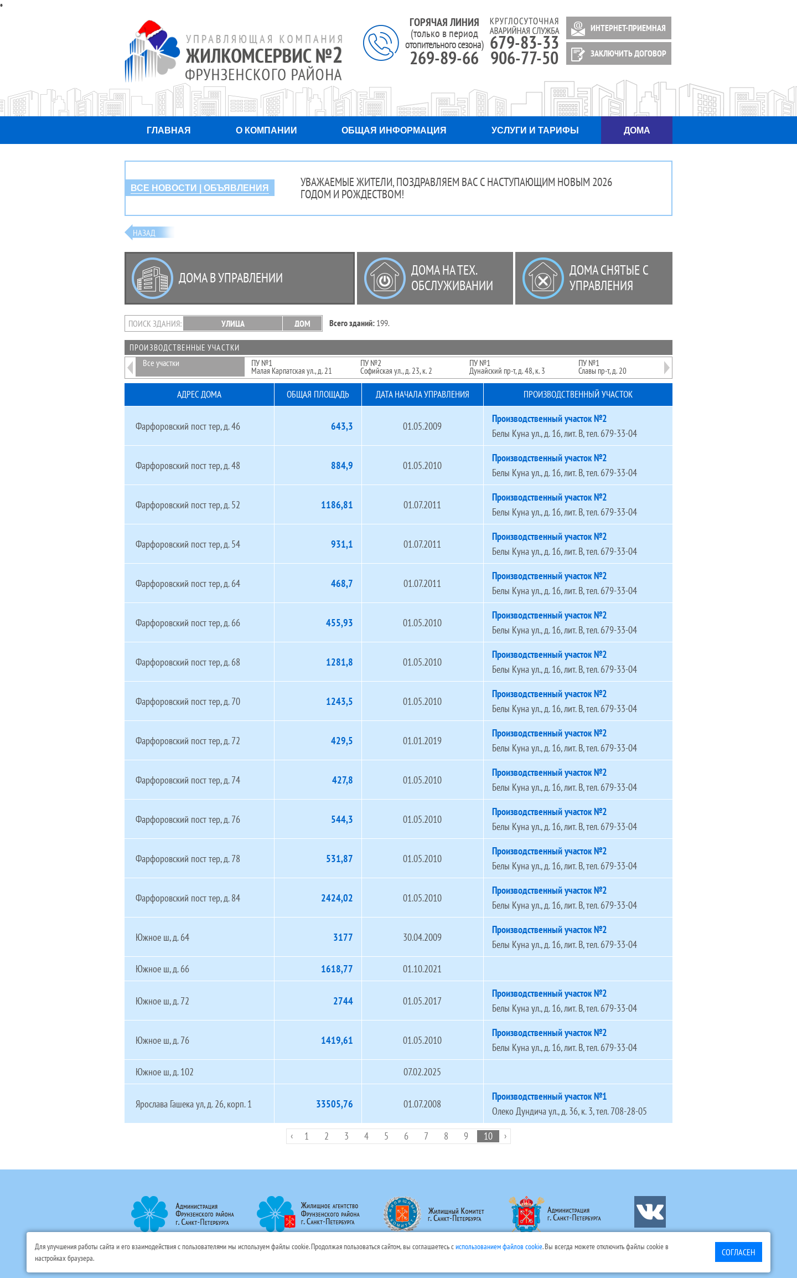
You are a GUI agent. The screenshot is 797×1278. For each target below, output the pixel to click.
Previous (130, 360)
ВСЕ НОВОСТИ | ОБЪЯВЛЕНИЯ (200, 188)
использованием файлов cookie (499, 1246)
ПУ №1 (291, 366)
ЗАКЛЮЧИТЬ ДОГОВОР (616, 54)
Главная (169, 130)
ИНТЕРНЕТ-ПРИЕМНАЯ (616, 29)
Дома (637, 130)
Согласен (738, 1252)
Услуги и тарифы (535, 130)
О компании (266, 130)
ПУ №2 (396, 366)
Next (667, 360)
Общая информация (394, 130)
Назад (144, 232)
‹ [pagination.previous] (292, 1135)
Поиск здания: (155, 323)
